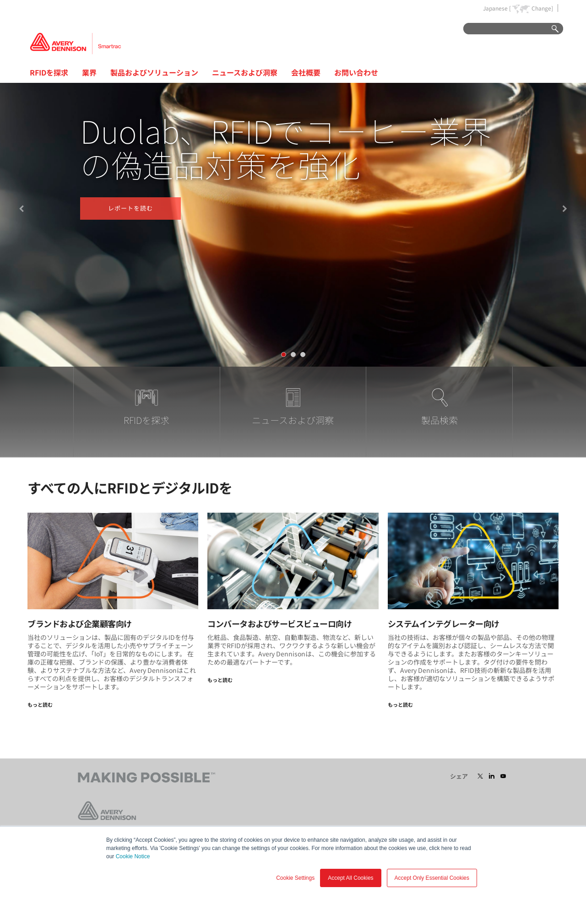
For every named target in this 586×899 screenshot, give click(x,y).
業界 (89, 72)
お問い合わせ (356, 72)
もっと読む (40, 704)
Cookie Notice (133, 856)
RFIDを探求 (49, 72)
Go (550, 29)
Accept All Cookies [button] (350, 878)
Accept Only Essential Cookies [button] (432, 878)
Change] (542, 8)
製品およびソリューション (154, 72)
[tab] (283, 354)
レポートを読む (130, 208)
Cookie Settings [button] (295, 878)
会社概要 (305, 72)
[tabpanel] (293, 225)
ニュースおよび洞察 (244, 72)
